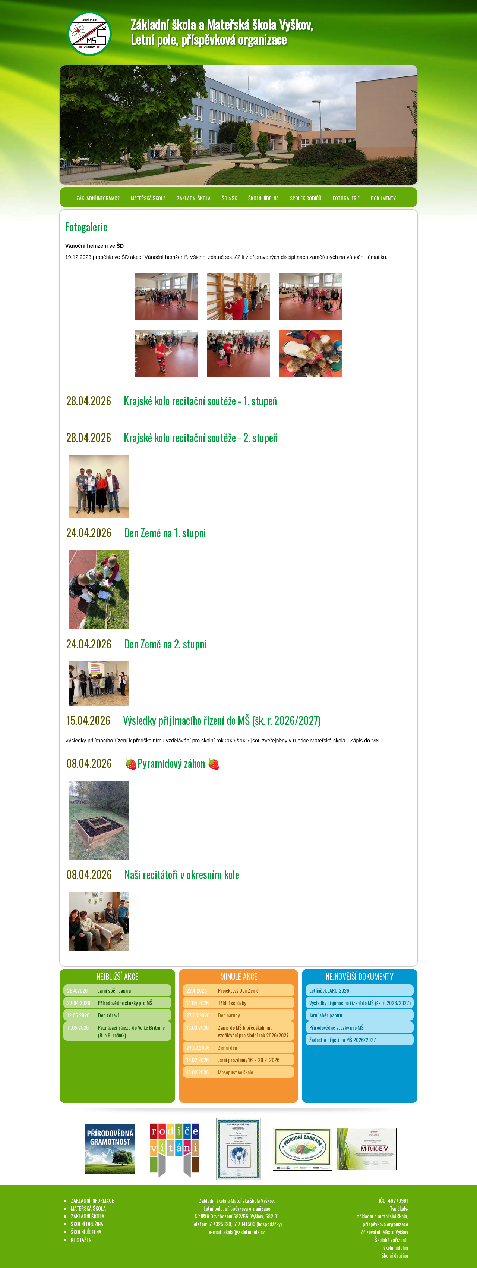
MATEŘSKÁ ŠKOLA (148, 198)
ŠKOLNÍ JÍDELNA (263, 198)
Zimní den (227, 1047)
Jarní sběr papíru (114, 990)
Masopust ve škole (235, 1072)
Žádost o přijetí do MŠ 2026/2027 (342, 1039)
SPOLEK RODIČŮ (306, 198)
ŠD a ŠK (229, 198)
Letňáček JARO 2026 (329, 990)
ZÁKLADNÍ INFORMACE (98, 198)
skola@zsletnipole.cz (244, 1232)
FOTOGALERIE (346, 198)
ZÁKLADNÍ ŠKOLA (194, 198)
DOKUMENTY (383, 198)
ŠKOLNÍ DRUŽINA (87, 1224)
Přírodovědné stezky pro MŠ (125, 1002)
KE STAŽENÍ (81, 1239)
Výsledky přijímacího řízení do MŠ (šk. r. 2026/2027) (360, 1002)
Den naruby (229, 1015)
